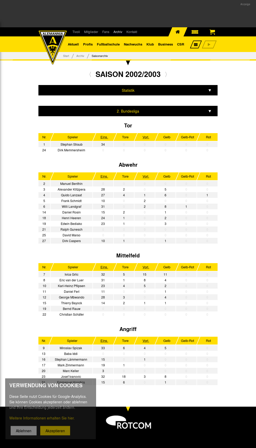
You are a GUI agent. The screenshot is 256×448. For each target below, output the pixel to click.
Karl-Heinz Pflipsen (71, 285)
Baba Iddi (71, 353)
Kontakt (131, 31)
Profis (88, 44)
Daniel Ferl (71, 291)
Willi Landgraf (71, 206)
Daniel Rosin (71, 212)
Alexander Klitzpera (71, 189)
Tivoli (76, 31)
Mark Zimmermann (71, 365)
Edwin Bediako (71, 223)
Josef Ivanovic (71, 376)
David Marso (71, 235)
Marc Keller (71, 370)
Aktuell (73, 44)
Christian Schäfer (71, 314)
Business (165, 44)
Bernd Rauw (71, 308)
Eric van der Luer (71, 280)
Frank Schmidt (71, 200)
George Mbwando (71, 297)
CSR (180, 44)
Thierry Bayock (71, 303)
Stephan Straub (71, 144)
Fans (105, 31)
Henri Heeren (71, 218)
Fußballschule (108, 44)
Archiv (117, 31)
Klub (150, 44)
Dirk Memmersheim (71, 150)
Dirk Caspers (71, 240)
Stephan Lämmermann (71, 359)
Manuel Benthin (71, 183)
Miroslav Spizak (71, 348)
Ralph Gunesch (71, 229)
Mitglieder (91, 31)
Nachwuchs (133, 44)
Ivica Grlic (71, 274)
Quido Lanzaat (71, 195)
